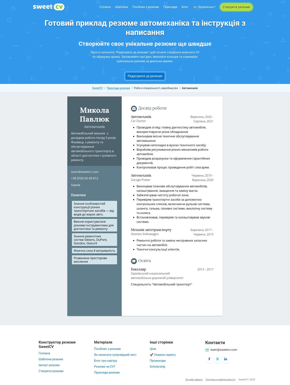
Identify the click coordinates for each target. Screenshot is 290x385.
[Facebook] (209, 359)
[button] (204, 7)
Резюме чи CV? (104, 366)
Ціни (153, 349)
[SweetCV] (49, 7)
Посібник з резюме (145, 7)
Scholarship (157, 366)
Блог (185, 7)
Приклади (170, 7)
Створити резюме (51, 371)
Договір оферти (194, 379)
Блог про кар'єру (105, 360)
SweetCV (97, 88)
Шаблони (121, 7)
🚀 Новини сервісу (163, 354)
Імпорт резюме (49, 365)
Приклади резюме (118, 88)
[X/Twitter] (217, 359)
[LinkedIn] (225, 359)
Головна (105, 7)
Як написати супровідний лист (115, 354)
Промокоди (158, 360)
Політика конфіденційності (220, 379)
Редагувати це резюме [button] (145, 76)
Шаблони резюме (51, 359)
